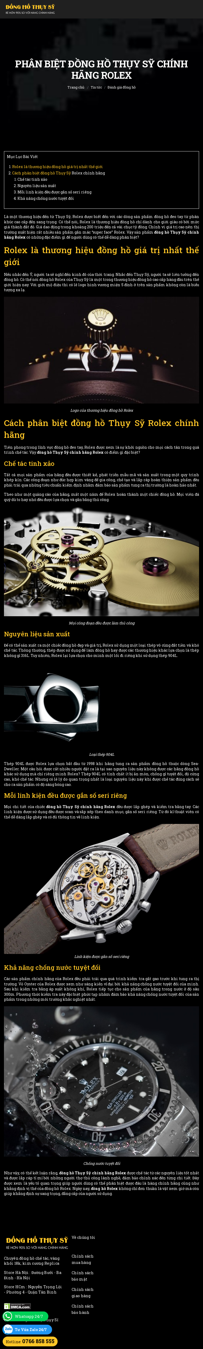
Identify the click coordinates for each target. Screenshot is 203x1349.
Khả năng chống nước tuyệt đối (45, 198)
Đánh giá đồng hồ (122, 87)
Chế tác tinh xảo (32, 179)
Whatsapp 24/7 (29, 1316)
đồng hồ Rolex (104, 1188)
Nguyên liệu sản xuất (36, 185)
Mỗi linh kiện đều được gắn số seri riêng (54, 191)
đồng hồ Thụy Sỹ (55, 172)
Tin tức (96, 87)
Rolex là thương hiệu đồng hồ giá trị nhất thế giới (57, 166)
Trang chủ (75, 87)
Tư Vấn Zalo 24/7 (31, 1329)
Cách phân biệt (26, 172)
